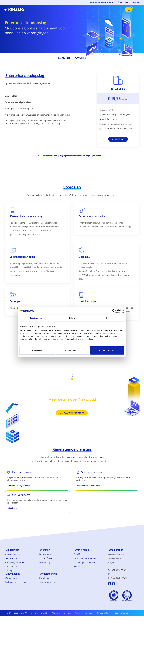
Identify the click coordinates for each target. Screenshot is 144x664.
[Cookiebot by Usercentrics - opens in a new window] (113, 311)
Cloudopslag (10, 570)
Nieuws (77, 566)
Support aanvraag (47, 582)
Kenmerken (64, 58)
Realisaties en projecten (16, 582)
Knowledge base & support (102, 2)
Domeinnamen (46, 554)
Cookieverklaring (121, 613)
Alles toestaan (107, 350)
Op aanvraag (118, 139)
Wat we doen (11, 578)
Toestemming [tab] (36, 318)
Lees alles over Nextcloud (72, 413)
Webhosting (44, 562)
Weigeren (37, 350)
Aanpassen (72, 350)
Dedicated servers (13, 558)
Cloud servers (11, 566)
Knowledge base (46, 578)
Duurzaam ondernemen (85, 558)
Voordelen (80, 58)
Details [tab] (72, 318)
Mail (110, 574)
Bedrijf (77, 554)
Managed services (13, 554)
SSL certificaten (46, 558)
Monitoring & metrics (14, 562)
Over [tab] (108, 318)
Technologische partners (85, 562)
